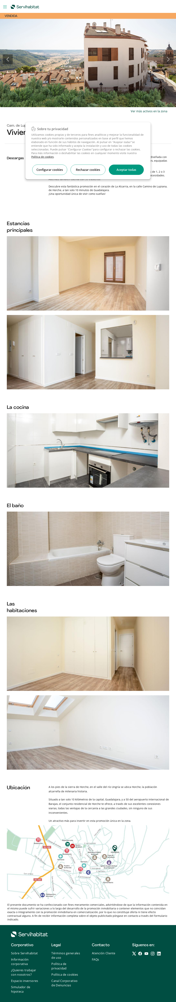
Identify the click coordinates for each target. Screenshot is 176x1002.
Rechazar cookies (88, 170)
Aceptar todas (126, 170)
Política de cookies (42, 157)
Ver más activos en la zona (149, 111)
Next (168, 59)
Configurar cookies (49, 170)
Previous (8, 59)
